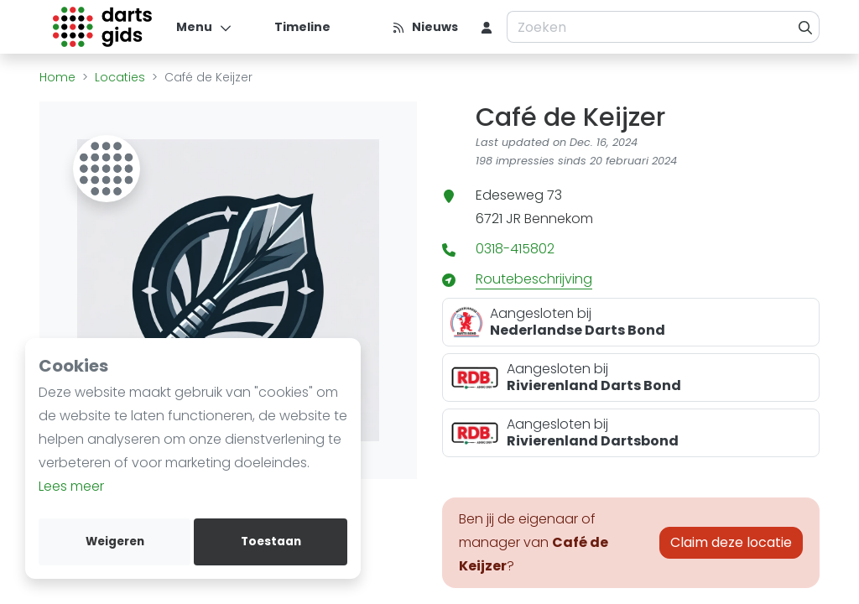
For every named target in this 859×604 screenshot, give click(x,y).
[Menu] (204, 27)
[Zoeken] (806, 27)
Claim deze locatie (731, 542)
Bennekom (558, 218)
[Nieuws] (425, 27)
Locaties (120, 77)
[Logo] (102, 27)
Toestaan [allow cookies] (271, 541)
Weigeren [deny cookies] (115, 541)
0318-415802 (515, 248)
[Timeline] (292, 27)
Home (57, 77)
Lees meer (71, 486)
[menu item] (486, 27)
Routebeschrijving (534, 279)
